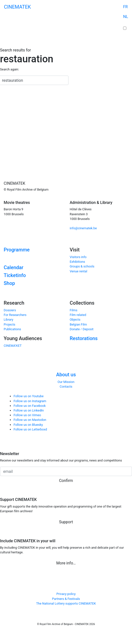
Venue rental (78, 271)
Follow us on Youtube (29, 396)
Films (73, 310)
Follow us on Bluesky (28, 425)
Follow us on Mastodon (30, 420)
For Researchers (15, 315)
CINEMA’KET (13, 345)
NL (125, 16)
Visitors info (78, 257)
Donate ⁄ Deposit (81, 329)
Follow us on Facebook (30, 406)
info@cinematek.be (83, 228)
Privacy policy (66, 594)
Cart (125, 24)
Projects (9, 324)
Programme (17, 250)
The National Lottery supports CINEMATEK (66, 603)
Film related (78, 315)
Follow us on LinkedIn (29, 410)
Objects (75, 319)
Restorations (84, 338)
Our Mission (66, 382)
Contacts (66, 386)
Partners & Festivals (66, 599)
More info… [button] (66, 563)
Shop (9, 283)
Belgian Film (78, 324)
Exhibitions (77, 261)
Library (8, 319)
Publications (12, 329)
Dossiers (10, 310)
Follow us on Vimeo (27, 415)
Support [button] (66, 522)
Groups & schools (82, 266)
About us (66, 375)
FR (125, 6)
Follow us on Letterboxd (30, 429)
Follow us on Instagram (30, 401)
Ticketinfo (15, 275)
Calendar (13, 267)
